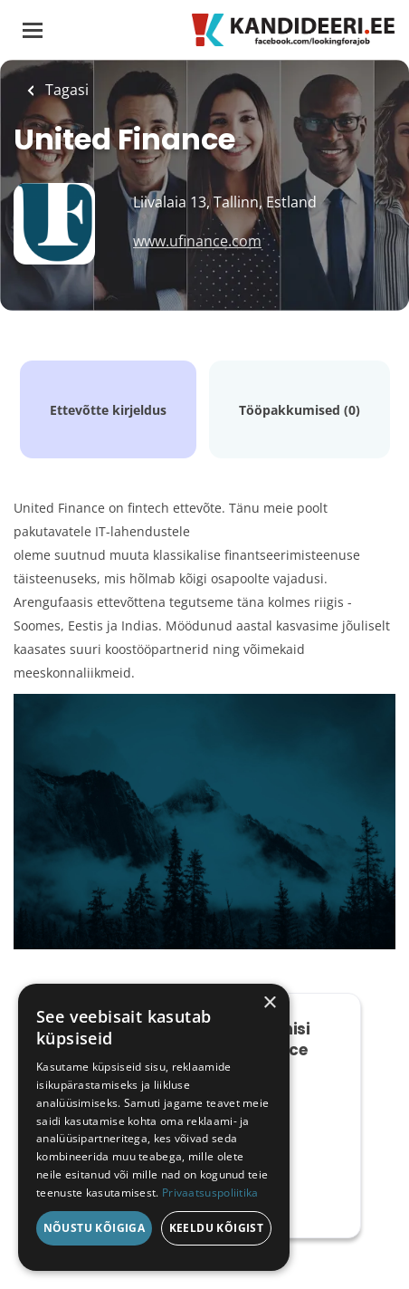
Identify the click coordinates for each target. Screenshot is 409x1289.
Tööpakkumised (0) (299, 409)
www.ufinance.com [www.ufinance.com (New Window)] (197, 241)
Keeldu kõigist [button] (216, 1228)
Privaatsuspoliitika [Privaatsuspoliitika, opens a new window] (210, 1192)
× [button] (269, 1003)
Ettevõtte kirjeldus (108, 409)
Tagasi (65, 90)
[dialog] (154, 1127)
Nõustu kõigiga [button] (94, 1228)
